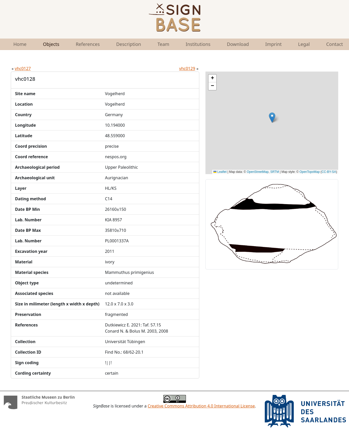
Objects (51, 44)
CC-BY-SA (329, 172)
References (88, 44)
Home (19, 44)
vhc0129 (189, 68)
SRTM (274, 172)
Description (128, 44)
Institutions (198, 44)
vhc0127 (21, 68)
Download (238, 44)
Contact (334, 44)
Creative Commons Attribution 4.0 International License (201, 406)
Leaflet (220, 172)
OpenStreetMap (258, 172)
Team (163, 44)
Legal (304, 44)
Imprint (273, 44)
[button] (272, 117)
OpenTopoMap (309, 172)
